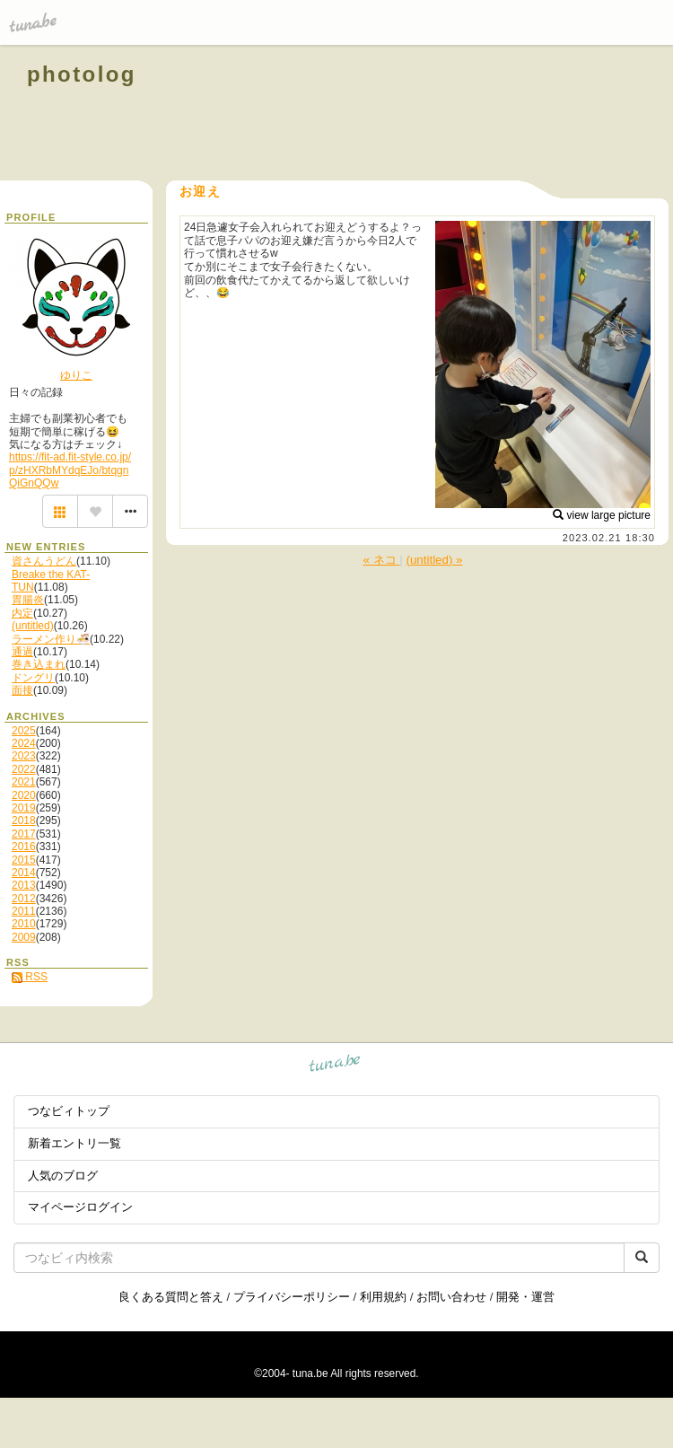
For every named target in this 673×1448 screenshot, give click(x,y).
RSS (30, 976)
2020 (24, 795)
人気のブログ (63, 1175)
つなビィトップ (68, 1111)
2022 (24, 769)
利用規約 (383, 1296)
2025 (24, 730)
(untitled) (33, 625)
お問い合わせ (451, 1296)
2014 (24, 872)
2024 (24, 743)
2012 (24, 898)
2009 (24, 937)
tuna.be (335, 1065)
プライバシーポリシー (291, 1296)
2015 (24, 860)
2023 (24, 756)
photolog (81, 74)
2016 (24, 846)
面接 (22, 690)
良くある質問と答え (170, 1296)
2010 (24, 923)
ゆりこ (76, 375)
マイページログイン (80, 1207)
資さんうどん (44, 561)
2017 (24, 834)
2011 (24, 911)
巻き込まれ (39, 664)
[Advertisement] (441, 115)
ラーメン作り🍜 (51, 639)
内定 (22, 613)
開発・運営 (525, 1296)
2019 (24, 808)
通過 (22, 651)
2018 (24, 820)
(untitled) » (434, 559)
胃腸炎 (28, 599)
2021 (24, 782)
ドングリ (33, 677)
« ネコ (381, 559)
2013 (24, 885)
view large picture (602, 515)
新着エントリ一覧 (74, 1143)
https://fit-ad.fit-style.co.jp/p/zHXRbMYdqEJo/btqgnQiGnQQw (70, 470)
